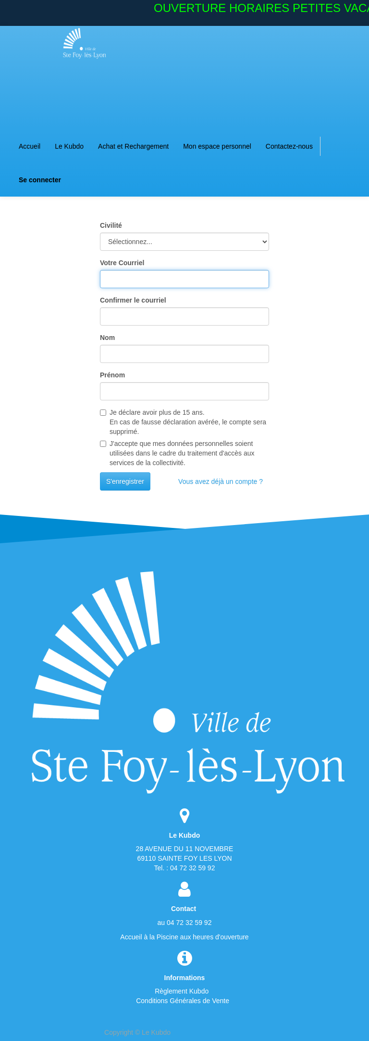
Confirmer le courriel (133, 300)
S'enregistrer (125, 481)
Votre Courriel (122, 263)
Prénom (112, 375)
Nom (107, 337)
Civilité (111, 225)
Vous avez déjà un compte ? (220, 481)
